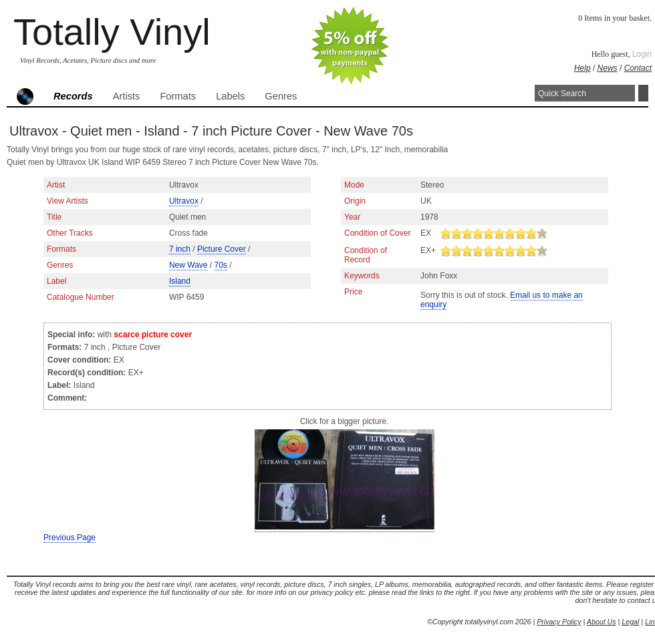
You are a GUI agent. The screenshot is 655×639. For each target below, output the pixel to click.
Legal (630, 622)
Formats (178, 96)
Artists (126, 96)
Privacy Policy (559, 622)
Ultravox (184, 201)
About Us (601, 622)
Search (643, 93)
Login (642, 54)
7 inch (179, 249)
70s (221, 265)
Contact (638, 68)
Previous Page (69, 537)
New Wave (188, 265)
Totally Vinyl (112, 32)
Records (73, 96)
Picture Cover (221, 249)
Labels (230, 96)
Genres (281, 96)
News (608, 68)
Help (582, 68)
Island (179, 281)
